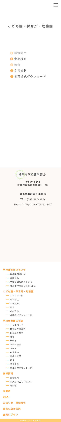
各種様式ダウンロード (21, 315)
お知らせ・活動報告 (14, 402)
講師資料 (8, 373)
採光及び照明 (16, 332)
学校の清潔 (15, 344)
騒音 (12, 336)
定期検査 (14, 303)
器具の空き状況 (12, 408)
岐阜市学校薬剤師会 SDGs (23, 285)
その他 (13, 385)
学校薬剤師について (14, 270)
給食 (12, 360)
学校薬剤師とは (18, 274)
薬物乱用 (14, 377)
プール (13, 348)
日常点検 (14, 352)
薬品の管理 (15, 356)
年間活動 (14, 278)
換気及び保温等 (18, 328)
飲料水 (13, 340)
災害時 (7, 391)
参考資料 (14, 311)
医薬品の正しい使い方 (21, 381)
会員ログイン (10, 414)
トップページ (16, 295)
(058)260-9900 (36, 199)
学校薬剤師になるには (21, 281)
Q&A (5, 397)
